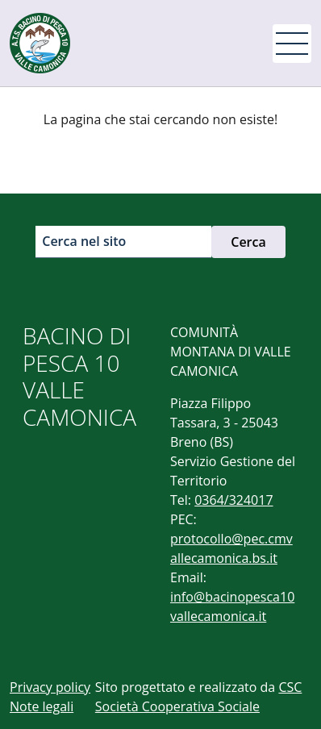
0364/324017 (233, 500)
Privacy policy (50, 687)
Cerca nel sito (84, 241)
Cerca (248, 242)
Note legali (41, 706)
